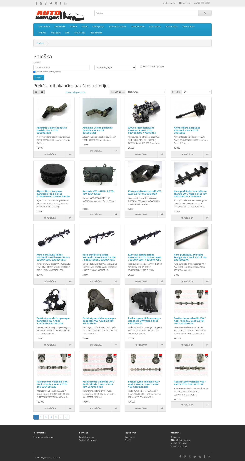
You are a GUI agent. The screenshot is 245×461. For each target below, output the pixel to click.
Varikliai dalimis (138, 26)
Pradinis (40, 43)
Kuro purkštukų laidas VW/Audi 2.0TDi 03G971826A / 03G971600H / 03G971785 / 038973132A (144, 258)
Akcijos (128, 440)
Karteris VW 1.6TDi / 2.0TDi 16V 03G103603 (98, 192)
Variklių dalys (98, 26)
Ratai (67, 32)
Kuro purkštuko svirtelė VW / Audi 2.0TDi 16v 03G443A (145, 192)
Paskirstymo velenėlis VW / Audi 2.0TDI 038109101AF (190, 383)
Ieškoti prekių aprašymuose (47, 71)
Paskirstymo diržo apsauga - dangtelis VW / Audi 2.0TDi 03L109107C (99, 321)
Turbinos (42, 32)
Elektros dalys (172, 26)
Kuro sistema (155, 26)
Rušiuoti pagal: (117, 92)
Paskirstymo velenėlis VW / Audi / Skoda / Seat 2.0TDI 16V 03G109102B (52, 384)
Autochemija (79, 32)
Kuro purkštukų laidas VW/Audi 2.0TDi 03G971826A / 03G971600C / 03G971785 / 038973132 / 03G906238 (99, 258)
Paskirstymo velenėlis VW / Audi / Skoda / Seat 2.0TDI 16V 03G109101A (190, 321)
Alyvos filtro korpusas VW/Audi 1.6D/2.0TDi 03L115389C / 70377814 (142, 130)
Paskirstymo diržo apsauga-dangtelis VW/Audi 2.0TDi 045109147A (144, 321)
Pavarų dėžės (188, 26)
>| (66, 417)
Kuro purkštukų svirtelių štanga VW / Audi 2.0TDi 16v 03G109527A (190, 257)
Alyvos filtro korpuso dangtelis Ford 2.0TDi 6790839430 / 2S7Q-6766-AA (53, 194)
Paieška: (37, 62)
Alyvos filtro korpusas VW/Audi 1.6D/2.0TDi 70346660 (187, 130)
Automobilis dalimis (117, 26)
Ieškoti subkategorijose (152, 66)
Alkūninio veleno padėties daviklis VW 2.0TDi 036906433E (97, 130)
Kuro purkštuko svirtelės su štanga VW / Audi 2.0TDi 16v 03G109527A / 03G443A (190, 194)
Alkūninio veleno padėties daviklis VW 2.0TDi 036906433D (52, 130)
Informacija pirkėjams (43, 437)
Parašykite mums (86, 437)
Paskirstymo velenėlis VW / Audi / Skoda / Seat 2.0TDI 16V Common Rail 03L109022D (144, 385)
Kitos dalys (55, 32)
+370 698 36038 (180, 443)
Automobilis (59, 26)
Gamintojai (130, 437)
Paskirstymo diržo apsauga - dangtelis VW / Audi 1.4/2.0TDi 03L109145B (53, 321)
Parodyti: (176, 92)
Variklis (84, 26)
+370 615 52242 (180, 446)
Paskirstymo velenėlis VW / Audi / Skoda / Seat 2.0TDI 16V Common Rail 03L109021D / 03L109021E (98, 385)
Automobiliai (44, 26)
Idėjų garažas (96, 32)
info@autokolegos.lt (182, 440)
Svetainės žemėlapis (88, 440)
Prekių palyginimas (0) (75, 92)
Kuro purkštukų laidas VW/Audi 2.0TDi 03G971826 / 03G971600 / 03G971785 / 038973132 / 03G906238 (53, 258)
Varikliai (73, 26)
